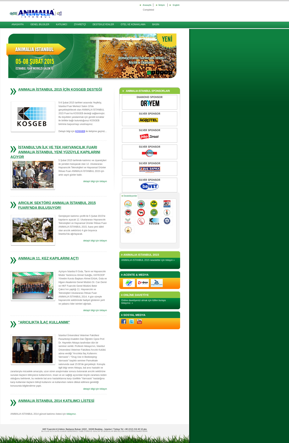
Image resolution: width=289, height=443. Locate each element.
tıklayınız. (71, 414)
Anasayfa (147, 5)
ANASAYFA (18, 24)
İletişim (161, 5)
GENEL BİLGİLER (39, 24)
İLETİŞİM (16, 31)
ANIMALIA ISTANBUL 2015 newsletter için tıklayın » (148, 260)
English (176, 5)
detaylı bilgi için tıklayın (95, 181)
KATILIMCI (61, 24)
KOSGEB (80, 131)
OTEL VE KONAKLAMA (133, 24)
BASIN (155, 24)
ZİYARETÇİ (80, 24)
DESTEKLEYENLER (103, 24)
